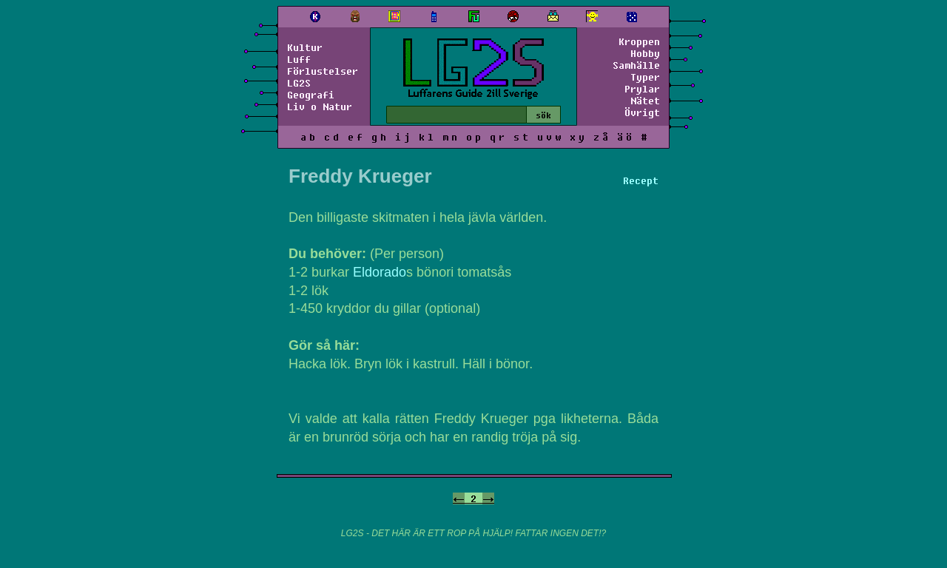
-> (488, 498)
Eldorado (379, 272)
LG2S (299, 83)
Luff (299, 59)
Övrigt (642, 112)
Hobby (645, 53)
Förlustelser (322, 71)
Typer (645, 77)
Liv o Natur (319, 106)
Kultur (305, 47)
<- (459, 498)
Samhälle (636, 65)
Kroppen (639, 41)
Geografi (310, 95)
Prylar (642, 89)
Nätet (645, 100)
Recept (640, 180)
